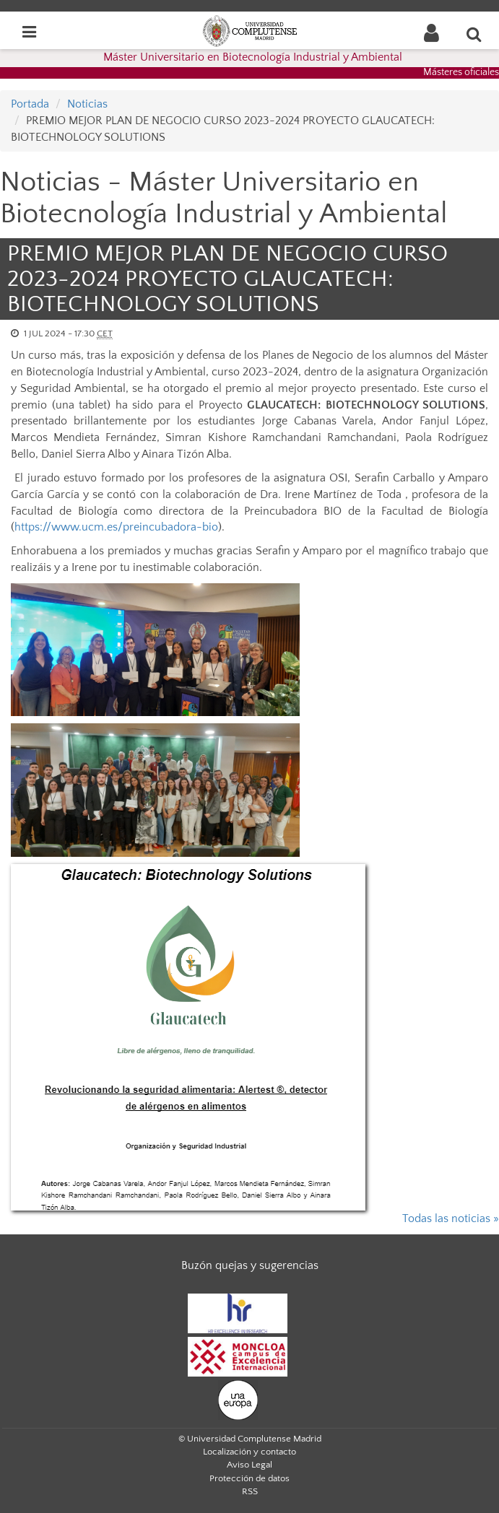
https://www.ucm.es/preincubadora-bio (116, 526)
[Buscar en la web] (474, 34)
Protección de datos (249, 1478)
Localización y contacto (249, 1452)
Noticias (87, 103)
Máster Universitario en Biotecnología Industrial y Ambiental (252, 57)
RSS (250, 1491)
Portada (30, 103)
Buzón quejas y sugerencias (249, 1265)
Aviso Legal (249, 1465)
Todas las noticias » (450, 1218)
